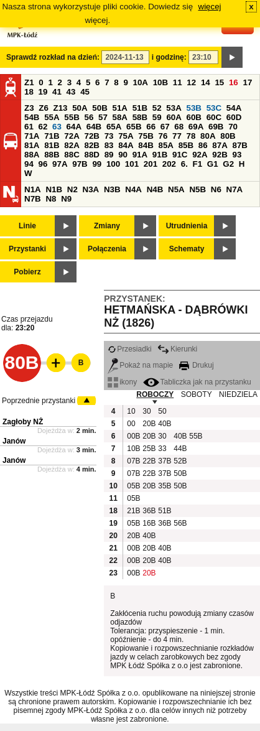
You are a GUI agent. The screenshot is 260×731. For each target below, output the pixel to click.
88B (51, 154)
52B (180, 461)
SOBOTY (196, 394)
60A (173, 117)
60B (194, 117)
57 (103, 117)
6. (184, 164)
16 (233, 82)
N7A (234, 189)
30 (146, 411)
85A (165, 145)
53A (173, 108)
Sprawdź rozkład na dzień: (53, 57)
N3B (112, 189)
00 (131, 423)
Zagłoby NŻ (22, 421)
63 (57, 126)
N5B (197, 189)
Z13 (60, 108)
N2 (72, 189)
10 (131, 411)
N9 (66, 198)
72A (71, 136)
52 (157, 108)
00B (133, 436)
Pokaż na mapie (140, 365)
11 (177, 82)
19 (43, 91)
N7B (32, 198)
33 (162, 448)
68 (178, 126)
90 (123, 154)
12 (191, 82)
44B (180, 448)
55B (71, 117)
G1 (212, 164)
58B (139, 117)
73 (109, 136)
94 (29, 164)
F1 (198, 164)
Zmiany (107, 225)
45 (85, 91)
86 (203, 145)
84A (125, 145)
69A (195, 126)
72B (91, 136)
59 (157, 117)
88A (31, 154)
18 (29, 91)
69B (215, 126)
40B (164, 423)
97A (59, 164)
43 (71, 91)
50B (99, 108)
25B (148, 448)
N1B (53, 189)
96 (43, 164)
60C (214, 117)
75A (125, 136)
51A (120, 108)
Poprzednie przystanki (38, 400)
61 (29, 126)
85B (186, 145)
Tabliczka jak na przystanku (197, 382)
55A (51, 117)
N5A (176, 189)
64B (93, 126)
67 (165, 126)
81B (51, 145)
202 (169, 164)
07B (133, 461)
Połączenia (107, 248)
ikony (122, 382)
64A (74, 126)
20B (148, 423)
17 (247, 82)
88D (91, 154)
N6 (216, 189)
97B (79, 164)
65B (133, 126)
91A (139, 154)
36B (148, 510)
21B (133, 510)
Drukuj (196, 365)
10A (140, 82)
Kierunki (177, 349)
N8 (50, 198)
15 (219, 82)
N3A (91, 189)
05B (133, 486)
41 (57, 91)
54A (233, 108)
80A (207, 136)
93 (236, 154)
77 (177, 136)
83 (109, 145)
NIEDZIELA (238, 394)
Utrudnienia (187, 225)
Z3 (29, 108)
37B (164, 461)
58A (120, 117)
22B (148, 461)
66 (151, 126)
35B (164, 486)
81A (31, 145)
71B (51, 136)
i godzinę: (169, 57)
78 (191, 136)
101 (132, 164)
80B (227, 136)
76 (162, 136)
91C (179, 154)
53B (194, 108)
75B (145, 136)
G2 (228, 164)
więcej (209, 6)
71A (31, 136)
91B (159, 154)
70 (233, 126)
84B (145, 145)
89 (109, 154)
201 (150, 164)
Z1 (29, 82)
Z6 (44, 108)
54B (31, 117)
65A (113, 126)
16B (148, 523)
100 (113, 164)
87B (239, 145)
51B (139, 108)
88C (71, 154)
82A (71, 145)
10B (160, 82)
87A (219, 145)
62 (43, 126)
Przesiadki (129, 349)
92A (199, 154)
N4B (155, 189)
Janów (14, 441)
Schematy (187, 248)
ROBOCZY (155, 394)
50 (162, 411)
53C (214, 108)
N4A (133, 189)
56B (180, 523)
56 (88, 117)
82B (91, 145)
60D (233, 117)
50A (79, 108)
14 (205, 82)
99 (96, 164)
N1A (32, 189)
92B (219, 154)
